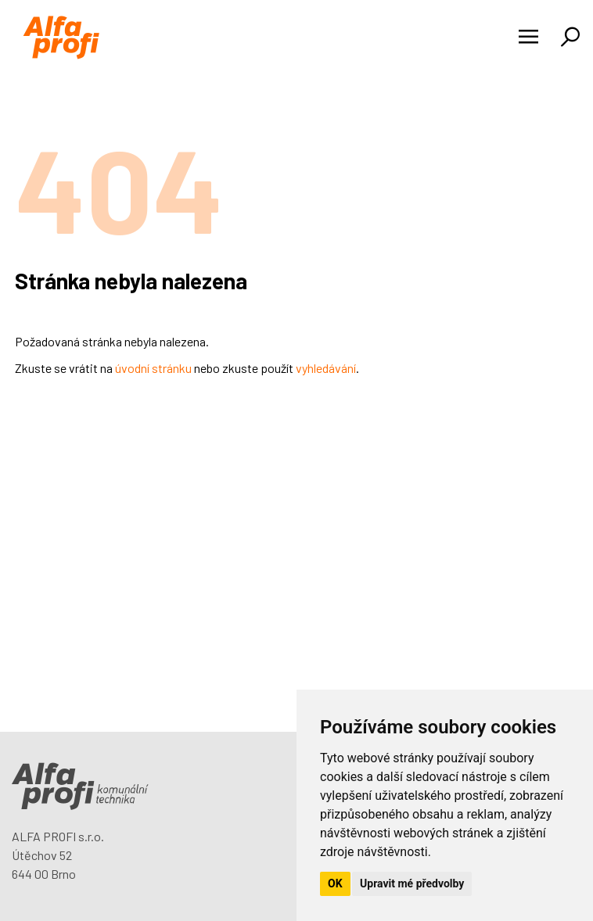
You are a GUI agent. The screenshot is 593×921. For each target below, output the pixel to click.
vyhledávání (326, 367)
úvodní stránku (153, 367)
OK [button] (335, 883)
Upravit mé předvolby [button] (412, 883)
